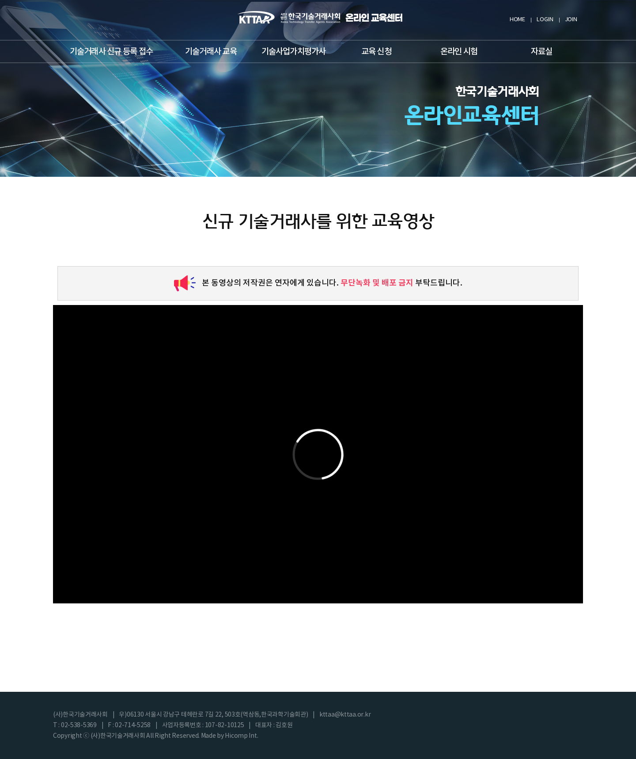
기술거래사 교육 (211, 52)
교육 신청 (376, 52)
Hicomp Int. (241, 736)
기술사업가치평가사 (293, 52)
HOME (517, 19)
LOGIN (545, 19)
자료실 (542, 52)
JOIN (571, 19)
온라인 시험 (458, 52)
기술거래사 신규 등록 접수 (111, 52)
